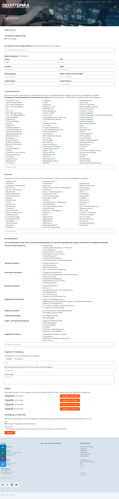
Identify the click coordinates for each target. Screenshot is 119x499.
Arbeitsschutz (10, 119)
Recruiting (83, 127)
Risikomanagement (86, 134)
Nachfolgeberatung (86, 100)
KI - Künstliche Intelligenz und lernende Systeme (58, 305)
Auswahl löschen (70, 396)
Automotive (10, 183)
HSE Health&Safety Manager (52, 119)
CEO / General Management (15, 104)
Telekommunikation (86, 208)
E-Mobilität (46, 100)
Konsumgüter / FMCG (50, 198)
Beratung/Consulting (13, 196)
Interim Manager (11, 39)
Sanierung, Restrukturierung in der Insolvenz (57, 248)
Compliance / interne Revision (15, 152)
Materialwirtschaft (49, 159)
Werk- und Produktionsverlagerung (54, 269)
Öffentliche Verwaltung (87, 185)
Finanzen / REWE (48, 113)
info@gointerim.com (6, 478)
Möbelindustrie (48, 221)
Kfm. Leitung (47, 138)
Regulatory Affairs (85, 129)
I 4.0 (44, 121)
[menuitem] (116, 1)
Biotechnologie (11, 200)
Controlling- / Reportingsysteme (53, 329)
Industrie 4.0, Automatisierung (53, 303)
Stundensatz (19, 359)
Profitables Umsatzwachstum (52, 272)
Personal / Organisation (87, 104)
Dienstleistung (10, 204)
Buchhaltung (10, 138)
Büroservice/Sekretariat (14, 144)
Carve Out (9, 146)
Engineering (47, 104)
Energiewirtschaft (12, 214)
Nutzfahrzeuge (84, 183)
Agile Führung (47, 340)
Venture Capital (85, 217)
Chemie (8, 202)
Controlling (9, 157)
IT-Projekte (46, 327)
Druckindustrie (11, 206)
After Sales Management (14, 132)
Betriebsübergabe (48, 318)
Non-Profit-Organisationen (51, 227)
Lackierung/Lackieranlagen (51, 146)
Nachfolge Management (50, 316)
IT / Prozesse (47, 125)
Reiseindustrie (84, 196)
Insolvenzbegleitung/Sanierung (53, 129)
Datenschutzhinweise (41, 429)
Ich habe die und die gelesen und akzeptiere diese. (36, 429)
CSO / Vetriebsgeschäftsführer (15, 115)
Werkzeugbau (84, 225)
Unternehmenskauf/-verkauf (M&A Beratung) (57, 311)
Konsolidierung (48, 142)
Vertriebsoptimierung (50, 292)
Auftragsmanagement (13, 127)
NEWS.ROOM (84, 456)
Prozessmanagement (86, 119)
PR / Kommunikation (86, 109)
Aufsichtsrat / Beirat (12, 100)
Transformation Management (52, 258)
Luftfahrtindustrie (49, 208)
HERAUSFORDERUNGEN (87, 447)
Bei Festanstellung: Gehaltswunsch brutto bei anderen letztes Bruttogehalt (28, 367)
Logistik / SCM (47, 150)
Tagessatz (9, 359)
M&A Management (49, 154)
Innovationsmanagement (51, 127)
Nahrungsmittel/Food (50, 225)
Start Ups (83, 204)
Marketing (46, 157)
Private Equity (84, 194)
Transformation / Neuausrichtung (53, 254)
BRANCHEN (83, 450)
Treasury (82, 148)
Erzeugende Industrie (13, 219)
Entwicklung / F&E (49, 107)
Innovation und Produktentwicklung (54, 296)
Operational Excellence (50, 267)
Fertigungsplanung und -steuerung (54, 117)
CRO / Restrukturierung (13, 113)
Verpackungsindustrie (87, 219)
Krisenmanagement (49, 250)
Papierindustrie (85, 190)
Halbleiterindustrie (49, 181)
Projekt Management (49, 323)
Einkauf (45, 102)
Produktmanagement (86, 113)
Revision (82, 132)
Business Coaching (12, 140)
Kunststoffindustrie (49, 204)
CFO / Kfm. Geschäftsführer (15, 107)
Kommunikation (48, 140)
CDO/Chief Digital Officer (14, 102)
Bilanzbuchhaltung (12, 136)
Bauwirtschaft (10, 192)
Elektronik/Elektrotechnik (14, 212)
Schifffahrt (83, 198)
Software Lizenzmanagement (89, 140)
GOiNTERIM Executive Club (87, 462)
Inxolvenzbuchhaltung (50, 132)
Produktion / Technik (86, 111)
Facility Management (49, 111)
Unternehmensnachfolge (88, 152)
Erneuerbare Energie (12, 217)
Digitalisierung (10, 161)
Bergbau (9, 198)
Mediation (46, 163)
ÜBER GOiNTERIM (85, 454)
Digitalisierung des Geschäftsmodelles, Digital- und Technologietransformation (68, 301)
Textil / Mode (84, 210)
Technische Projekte (49, 325)
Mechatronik (47, 212)
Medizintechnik (48, 217)
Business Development (13, 142)
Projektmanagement (86, 117)
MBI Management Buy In (51, 161)
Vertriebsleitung (85, 159)
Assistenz (9, 123)
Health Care (47, 185)
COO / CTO (9, 111)
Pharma (82, 192)
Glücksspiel (9, 225)
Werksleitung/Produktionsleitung (90, 163)
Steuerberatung (85, 144)
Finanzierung (47, 115)
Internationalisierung (50, 294)
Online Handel (84, 187)
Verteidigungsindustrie (87, 223)
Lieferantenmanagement (51, 148)
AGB (6, 422)
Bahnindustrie (10, 187)
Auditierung (10, 125)
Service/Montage (85, 138)
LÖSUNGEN (83, 449)
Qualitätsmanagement (87, 121)
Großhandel (10, 227)
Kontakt (82, 465)
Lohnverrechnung (48, 152)
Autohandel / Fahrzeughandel (15, 185)
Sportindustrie (84, 200)
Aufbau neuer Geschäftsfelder (52, 331)
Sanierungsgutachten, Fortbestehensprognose (57, 260)
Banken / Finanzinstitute (14, 190)
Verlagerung (84, 154)
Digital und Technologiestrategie (53, 299)
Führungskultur (48, 336)
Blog (81, 463)
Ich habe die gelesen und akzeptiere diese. (21, 424)
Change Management (13, 148)
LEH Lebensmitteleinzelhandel (52, 206)
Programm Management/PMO (52, 321)
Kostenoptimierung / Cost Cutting (54, 281)
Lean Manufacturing (49, 265)
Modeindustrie (47, 223)
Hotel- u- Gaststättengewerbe (52, 192)
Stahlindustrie (84, 202)
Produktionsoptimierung (50, 263)
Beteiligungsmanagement (14, 134)
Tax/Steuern (84, 146)
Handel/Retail (47, 183)
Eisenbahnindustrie (12, 210)
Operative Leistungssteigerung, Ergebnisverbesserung (60, 274)
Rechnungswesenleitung (88, 123)
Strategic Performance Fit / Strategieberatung (57, 290)
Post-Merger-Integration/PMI (52, 313)
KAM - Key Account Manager (52, 136)
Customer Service (11, 159)
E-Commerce (10, 163)
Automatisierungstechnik (14, 129)
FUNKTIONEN (83, 452)
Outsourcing (84, 102)
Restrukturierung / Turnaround (53, 252)
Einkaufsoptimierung (49, 283)
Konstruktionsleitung (50, 144)
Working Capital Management (52, 279)
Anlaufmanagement (12, 117)
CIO (7, 109)
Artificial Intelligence (12, 121)
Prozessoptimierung (49, 276)
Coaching (9, 150)
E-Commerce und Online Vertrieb (53, 307)
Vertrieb (82, 157)
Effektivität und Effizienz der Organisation (56, 338)
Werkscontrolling (85, 161)
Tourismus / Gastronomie (88, 212)
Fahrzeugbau (10, 221)
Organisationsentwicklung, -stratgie (54, 334)
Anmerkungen (9, 374)
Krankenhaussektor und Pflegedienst (54, 202)
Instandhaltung (48, 134)
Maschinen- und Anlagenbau (52, 210)
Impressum (83, 475)
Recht (82, 125)
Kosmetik (46, 200)
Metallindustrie (48, 219)
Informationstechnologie (51, 196)
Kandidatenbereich (85, 460)
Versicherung (84, 221)
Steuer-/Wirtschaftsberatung (89, 206)
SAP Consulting (85, 136)
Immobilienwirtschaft (50, 123)
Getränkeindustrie (12, 223)
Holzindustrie (47, 190)
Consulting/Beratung (13, 154)
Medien (45, 214)
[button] (114, 7)
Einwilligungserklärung (21, 429)
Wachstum (46, 288)
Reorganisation (48, 245)
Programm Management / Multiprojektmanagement (96, 115)
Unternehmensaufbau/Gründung (90, 150)
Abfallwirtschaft (11, 181)
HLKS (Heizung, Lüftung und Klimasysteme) (57, 187)
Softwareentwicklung (87, 142)
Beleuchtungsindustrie (13, 194)
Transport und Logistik (87, 214)
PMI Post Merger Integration (89, 107)
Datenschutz (9, 427)
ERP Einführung (48, 109)
